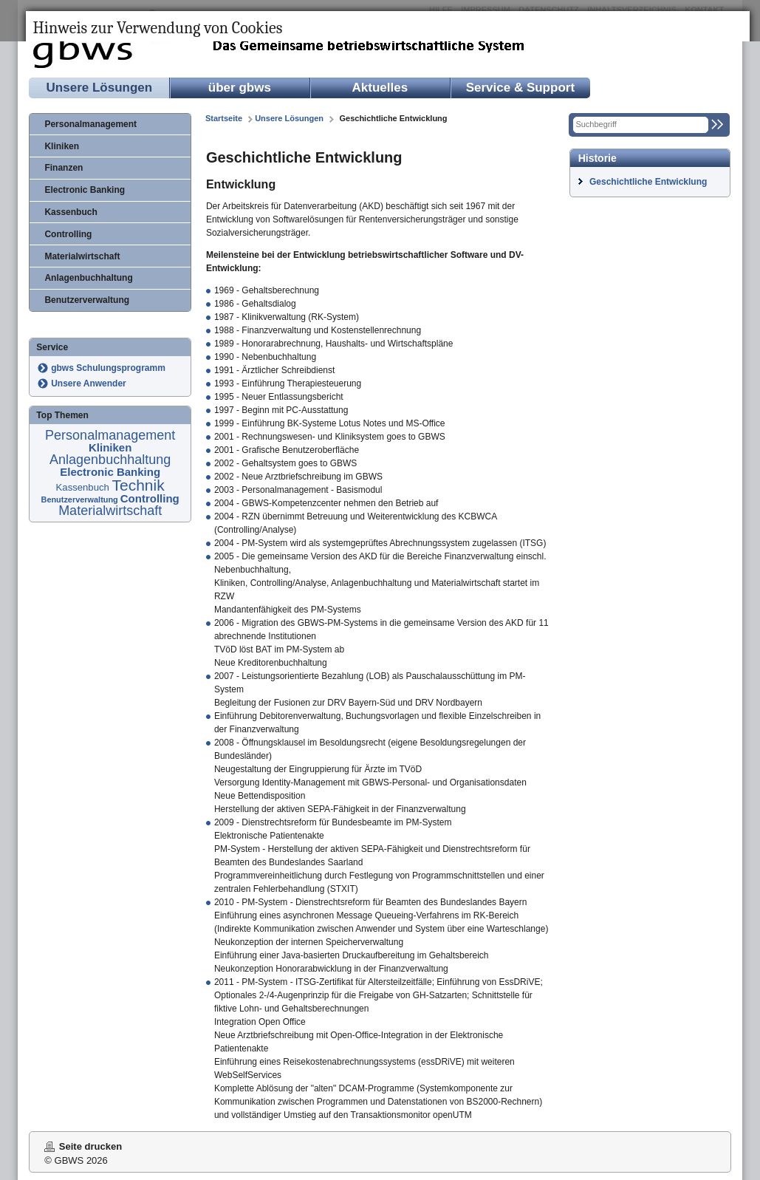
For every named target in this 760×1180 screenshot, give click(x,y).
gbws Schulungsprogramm (108, 368)
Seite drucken (90, 1146)
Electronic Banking (84, 190)
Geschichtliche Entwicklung (648, 182)
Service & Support (520, 88)
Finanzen (63, 168)
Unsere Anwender (88, 383)
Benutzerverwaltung (86, 300)
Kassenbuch (70, 212)
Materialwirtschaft (82, 256)
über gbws (239, 88)
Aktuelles (380, 88)
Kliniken (61, 146)
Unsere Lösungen (100, 88)
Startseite (223, 118)
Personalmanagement (90, 124)
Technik (138, 485)
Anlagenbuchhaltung (88, 278)
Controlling (68, 234)
